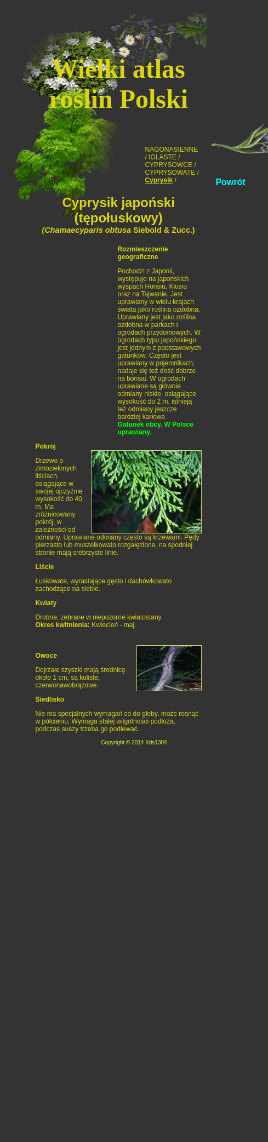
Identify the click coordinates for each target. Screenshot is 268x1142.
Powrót (230, 182)
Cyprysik (159, 180)
